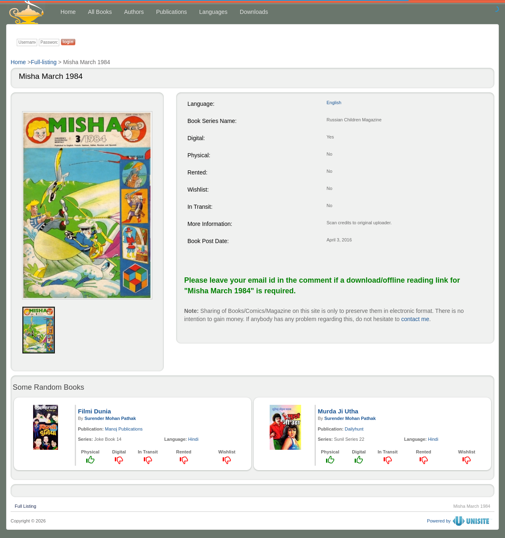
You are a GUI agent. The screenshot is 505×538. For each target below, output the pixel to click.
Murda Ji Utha (338, 411)
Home (68, 12)
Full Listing (25, 505)
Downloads (254, 12)
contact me (415, 319)
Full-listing (43, 62)
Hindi (193, 439)
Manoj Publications (124, 428)
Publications (171, 12)
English (333, 102)
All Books (100, 12)
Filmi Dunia (94, 411)
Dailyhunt (354, 428)
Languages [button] (213, 12)
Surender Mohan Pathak (110, 418)
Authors (134, 12)
